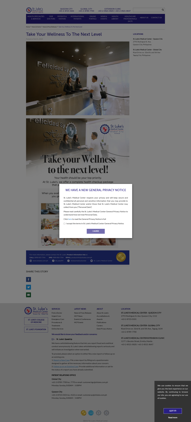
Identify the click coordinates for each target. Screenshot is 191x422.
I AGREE (95, 231)
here (70, 219)
